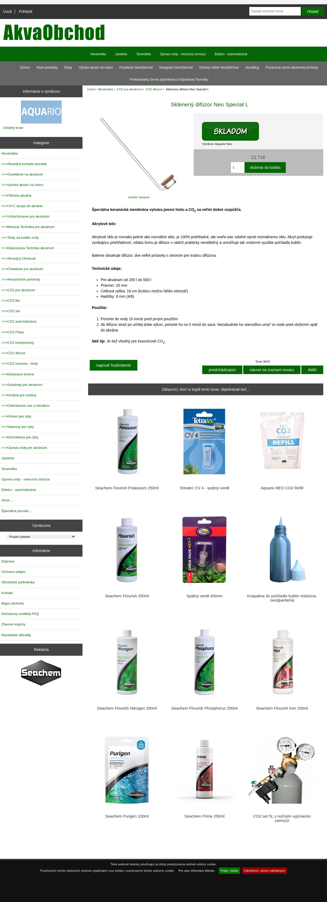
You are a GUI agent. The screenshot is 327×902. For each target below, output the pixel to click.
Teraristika (143, 54)
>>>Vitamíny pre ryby (17, 427)
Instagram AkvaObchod (176, 67)
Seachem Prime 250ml (204, 816)
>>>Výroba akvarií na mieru (22, 185)
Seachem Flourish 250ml (127, 596)
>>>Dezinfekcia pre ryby (19, 437)
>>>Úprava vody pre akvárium (24, 448)
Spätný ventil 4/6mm (204, 596)
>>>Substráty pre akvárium (21, 385)
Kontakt (7, 593)
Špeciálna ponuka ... (16, 511)
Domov (25, 67)
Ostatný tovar (13, 128)
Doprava (7, 561)
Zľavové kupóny (13, 624)
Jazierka (121, 54)
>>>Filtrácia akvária (16, 195)
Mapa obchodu (12, 603)
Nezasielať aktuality (16, 635)
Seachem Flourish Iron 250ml (282, 708)
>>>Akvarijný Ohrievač (18, 258)
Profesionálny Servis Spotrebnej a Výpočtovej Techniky (169, 79)
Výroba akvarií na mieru (96, 67)
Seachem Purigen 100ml (127, 816)
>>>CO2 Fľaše (12, 332)
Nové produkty (47, 67)
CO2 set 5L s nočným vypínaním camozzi (282, 818)
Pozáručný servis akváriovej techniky (292, 67)
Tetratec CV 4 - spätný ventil (204, 488)
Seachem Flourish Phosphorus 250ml (204, 708)
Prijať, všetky (229, 870)
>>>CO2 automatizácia (18, 321)
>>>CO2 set (10, 311)
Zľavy (68, 67)
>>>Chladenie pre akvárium (22, 269)
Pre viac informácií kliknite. (196, 870)
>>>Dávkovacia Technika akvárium (27, 248)
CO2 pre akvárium (129, 89)
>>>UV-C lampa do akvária (21, 206)
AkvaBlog (252, 67)
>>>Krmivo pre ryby (16, 416)
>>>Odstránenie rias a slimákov (25, 406)
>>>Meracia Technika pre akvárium (28, 227)
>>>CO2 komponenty (17, 343)
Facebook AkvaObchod (136, 67)
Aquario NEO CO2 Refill (282, 488)
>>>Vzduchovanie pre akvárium (25, 216)
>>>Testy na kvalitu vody (20, 238)
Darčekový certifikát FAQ (20, 614)
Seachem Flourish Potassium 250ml (127, 488)
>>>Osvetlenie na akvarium (22, 174)
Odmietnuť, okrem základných (264, 870)
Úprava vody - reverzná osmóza (182, 54)
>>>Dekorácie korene (17, 374)
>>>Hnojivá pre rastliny (18, 395)
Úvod (7, 11)
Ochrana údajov (13, 572)
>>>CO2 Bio (10, 301)
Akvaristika (105, 89)
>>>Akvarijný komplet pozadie (24, 164)
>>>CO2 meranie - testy (19, 363)
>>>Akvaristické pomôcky (20, 279)
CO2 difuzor (153, 89)
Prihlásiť (26, 11)
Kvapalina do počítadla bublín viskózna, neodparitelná (282, 598)
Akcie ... (7, 500)
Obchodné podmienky (18, 582)
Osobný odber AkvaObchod (219, 67)
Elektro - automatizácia (231, 54)
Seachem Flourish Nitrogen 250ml (127, 708)
